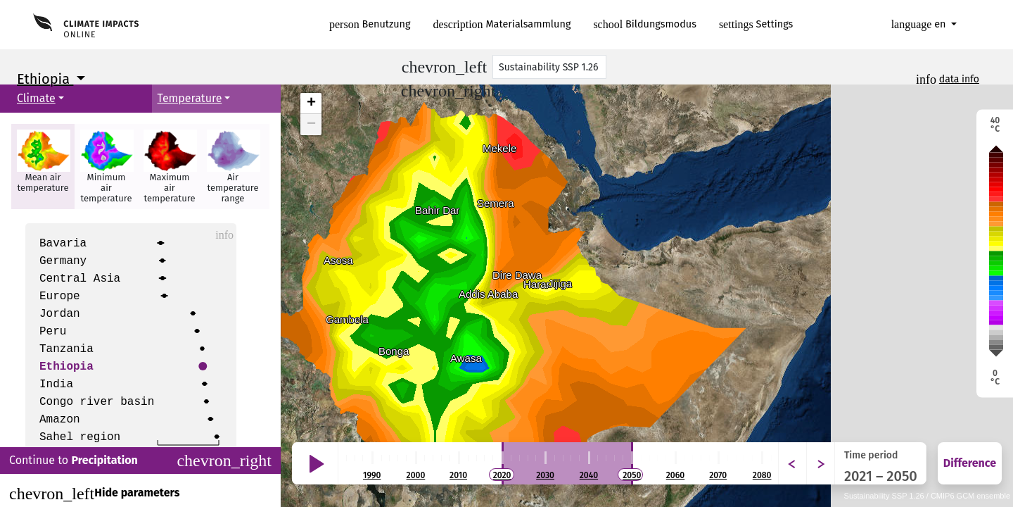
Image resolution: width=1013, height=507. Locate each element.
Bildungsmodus (644, 24)
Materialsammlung (502, 24)
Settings (756, 24)
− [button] (311, 124)
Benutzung (370, 24)
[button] (43, 166)
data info (959, 79)
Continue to (140, 460)
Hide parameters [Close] (94, 493)
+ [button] (311, 103)
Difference (969, 463)
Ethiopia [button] (45, 78)
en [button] (920, 24)
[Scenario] (549, 67)
